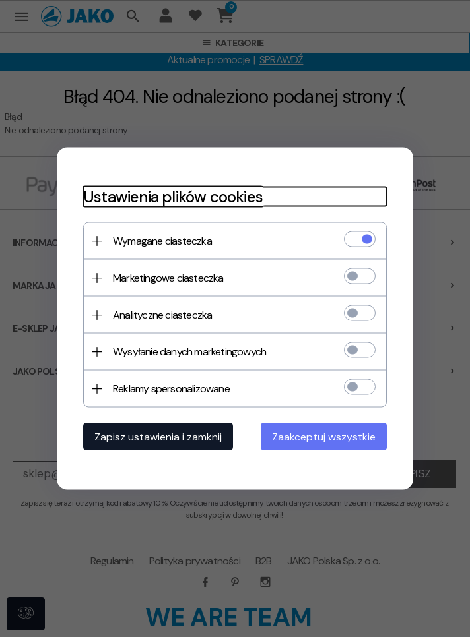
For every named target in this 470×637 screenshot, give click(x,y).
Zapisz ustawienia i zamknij (158, 437)
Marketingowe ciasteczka (168, 278)
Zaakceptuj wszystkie (324, 437)
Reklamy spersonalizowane (171, 389)
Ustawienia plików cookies (173, 196)
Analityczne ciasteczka (162, 315)
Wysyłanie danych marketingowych (189, 352)
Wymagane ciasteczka (162, 241)
